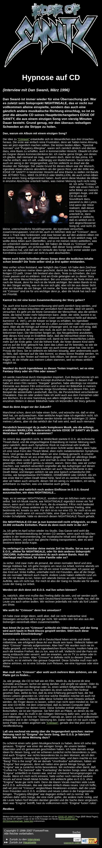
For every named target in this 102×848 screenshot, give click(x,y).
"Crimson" (23, 139)
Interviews (34, 839)
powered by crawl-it (72, 843)
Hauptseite (29, 842)
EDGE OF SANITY (66, 816)
